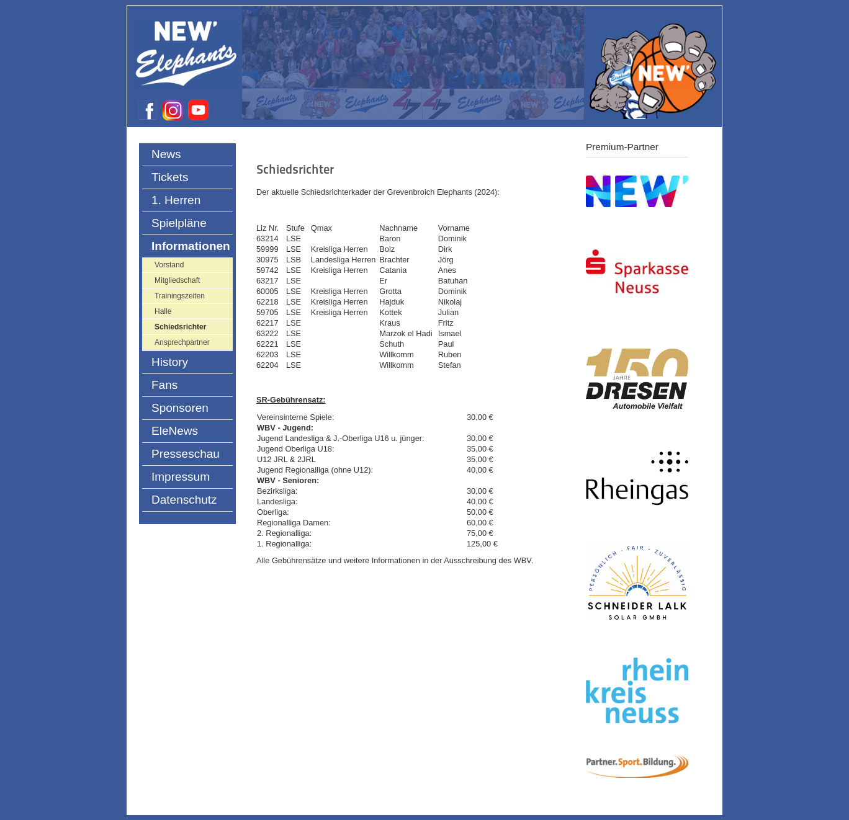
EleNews (174, 430)
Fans (164, 384)
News (166, 154)
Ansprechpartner (182, 342)
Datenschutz (184, 499)
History (169, 361)
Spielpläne (179, 223)
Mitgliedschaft (177, 280)
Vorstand (169, 265)
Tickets (169, 177)
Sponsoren (180, 407)
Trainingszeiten (180, 296)
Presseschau (185, 453)
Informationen (190, 245)
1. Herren (175, 200)
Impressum (180, 476)
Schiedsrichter (180, 327)
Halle (163, 311)
